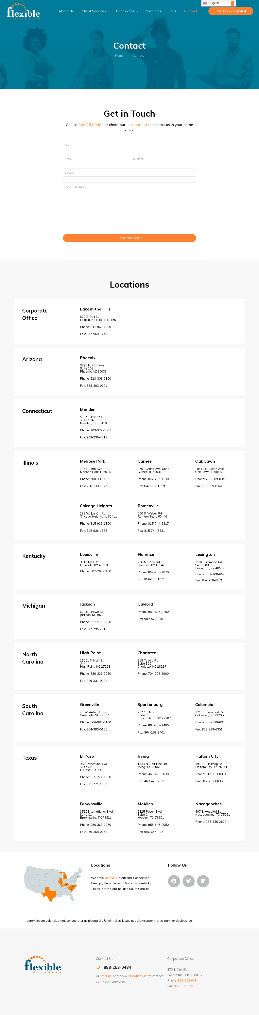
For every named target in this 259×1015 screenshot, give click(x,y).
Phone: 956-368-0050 (95, 825)
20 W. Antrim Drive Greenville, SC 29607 (94, 713)
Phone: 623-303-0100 (95, 378)
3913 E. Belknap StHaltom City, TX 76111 (211, 765)
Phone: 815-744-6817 (153, 523)
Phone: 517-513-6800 (95, 622)
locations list (136, 124)
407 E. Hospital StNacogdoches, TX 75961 (212, 813)
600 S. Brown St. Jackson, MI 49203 (92, 613)
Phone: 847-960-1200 (95, 327)
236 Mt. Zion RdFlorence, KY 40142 (151, 563)
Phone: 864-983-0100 (95, 722)
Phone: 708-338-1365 (95, 479)
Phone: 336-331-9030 (95, 674)
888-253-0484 (91, 124)
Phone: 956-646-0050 (153, 825)
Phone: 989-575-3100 (153, 612)
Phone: (153, 674)
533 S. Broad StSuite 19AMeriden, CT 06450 (93, 420)
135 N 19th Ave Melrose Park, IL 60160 (96, 470)
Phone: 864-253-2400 (153, 725)
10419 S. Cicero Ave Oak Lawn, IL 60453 (209, 470)
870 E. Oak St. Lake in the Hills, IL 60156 (98, 318)
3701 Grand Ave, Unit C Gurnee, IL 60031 (154, 470)
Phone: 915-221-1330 (95, 777)
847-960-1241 (184, 986)
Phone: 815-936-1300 (95, 523)
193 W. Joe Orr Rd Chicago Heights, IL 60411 (98, 514)
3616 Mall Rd (95, 566)
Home (119, 55)
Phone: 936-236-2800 (210, 822)
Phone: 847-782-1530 (153, 479)
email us (105, 976)
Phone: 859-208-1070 (153, 572)
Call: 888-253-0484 (230, 11)
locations (111, 878)
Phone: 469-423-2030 (153, 774)
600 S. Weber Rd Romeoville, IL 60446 (152, 514)
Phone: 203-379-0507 (95, 430)
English (211, 3)
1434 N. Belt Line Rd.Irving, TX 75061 (152, 765)
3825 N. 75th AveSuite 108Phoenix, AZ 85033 (93, 368)
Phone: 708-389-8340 (210, 479)
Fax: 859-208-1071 (151, 579)
